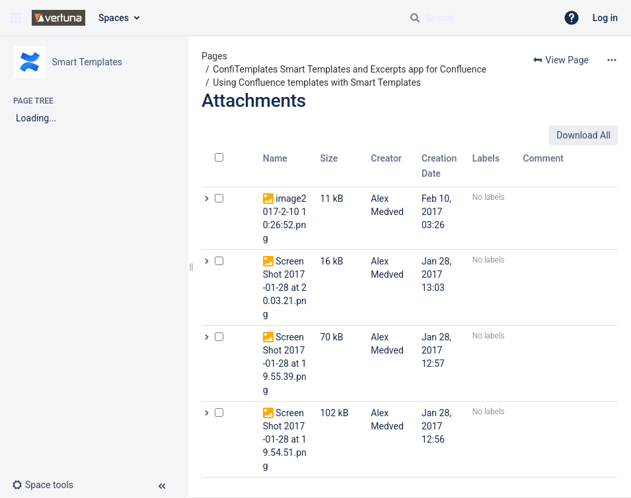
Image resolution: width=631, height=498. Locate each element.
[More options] (611, 60)
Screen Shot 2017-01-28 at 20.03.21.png (285, 287)
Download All (583, 135)
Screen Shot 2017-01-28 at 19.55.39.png (285, 363)
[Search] (415, 18)
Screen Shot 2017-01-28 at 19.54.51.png (285, 439)
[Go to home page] (58, 17)
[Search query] (477, 17)
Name (275, 158)
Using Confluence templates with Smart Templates (317, 82)
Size (329, 158)
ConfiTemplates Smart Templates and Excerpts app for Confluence (349, 69)
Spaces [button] (113, 18)
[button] (16, 18)
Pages (214, 56)
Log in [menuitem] (605, 18)
